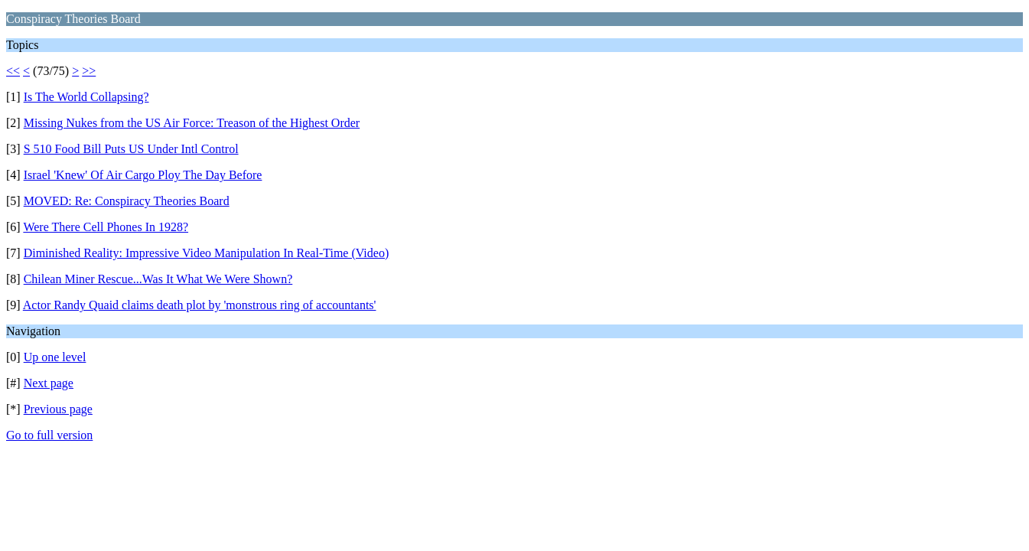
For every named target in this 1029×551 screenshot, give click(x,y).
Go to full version (49, 435)
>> (89, 70)
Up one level (55, 357)
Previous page (58, 409)
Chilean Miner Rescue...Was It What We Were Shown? (158, 278)
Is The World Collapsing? (86, 96)
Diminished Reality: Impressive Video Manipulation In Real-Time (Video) (206, 252)
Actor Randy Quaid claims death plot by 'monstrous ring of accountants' (199, 304)
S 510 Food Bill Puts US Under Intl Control (131, 148)
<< (13, 70)
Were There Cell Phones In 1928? (105, 226)
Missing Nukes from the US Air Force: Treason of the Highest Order (192, 122)
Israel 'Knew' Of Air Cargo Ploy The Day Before (143, 174)
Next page (48, 383)
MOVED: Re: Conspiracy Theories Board (127, 200)
